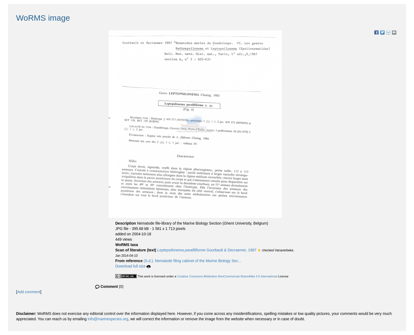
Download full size (133, 266)
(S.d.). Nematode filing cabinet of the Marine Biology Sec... (192, 261)
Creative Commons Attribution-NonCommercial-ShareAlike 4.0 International (227, 276)
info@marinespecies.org (108, 319)
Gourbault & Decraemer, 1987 (206, 250)
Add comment (28, 292)
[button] (259, 250)
